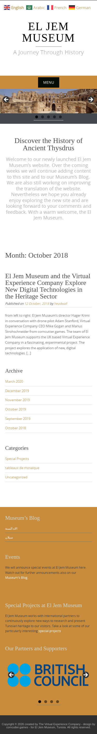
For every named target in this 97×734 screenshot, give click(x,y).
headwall (60, 303)
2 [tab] (42, 116)
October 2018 (15, 428)
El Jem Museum (48, 32)
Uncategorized (16, 477)
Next (90, 100)
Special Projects (17, 458)
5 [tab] (60, 116)
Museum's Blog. (16, 577)
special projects (50, 631)
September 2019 (17, 418)
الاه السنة (11, 528)
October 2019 (15, 409)
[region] (48, 101)
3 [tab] (48, 116)
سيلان (9, 537)
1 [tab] (36, 116)
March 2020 (14, 381)
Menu (48, 82)
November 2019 (17, 400)
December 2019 (17, 390)
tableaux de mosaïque (22, 467)
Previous (6, 100)
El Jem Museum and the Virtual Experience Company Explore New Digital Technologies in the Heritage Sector (47, 286)
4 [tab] (54, 116)
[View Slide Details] (48, 676)
